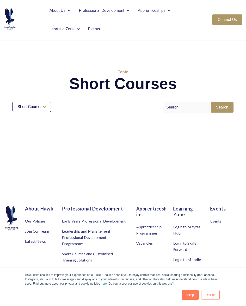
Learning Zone (62, 29)
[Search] (187, 107)
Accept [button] (190, 295)
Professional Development (101, 10)
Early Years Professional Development (94, 221)
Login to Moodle (187, 259)
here (104, 283)
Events (94, 29)
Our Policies (35, 221)
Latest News (35, 241)
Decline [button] (210, 295)
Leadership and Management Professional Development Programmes (86, 237)
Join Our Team (37, 231)
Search (222, 107)
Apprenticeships (152, 10)
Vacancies (144, 243)
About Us (57, 10)
